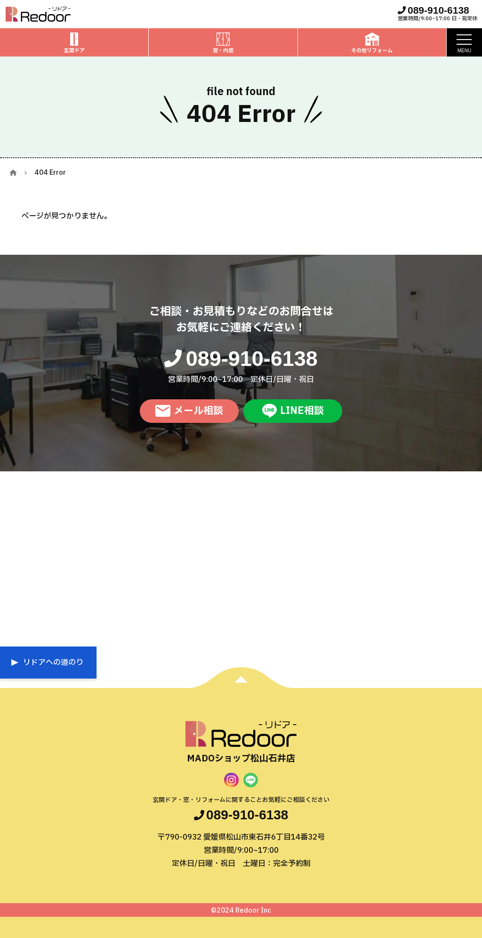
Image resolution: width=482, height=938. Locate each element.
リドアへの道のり (53, 662)
